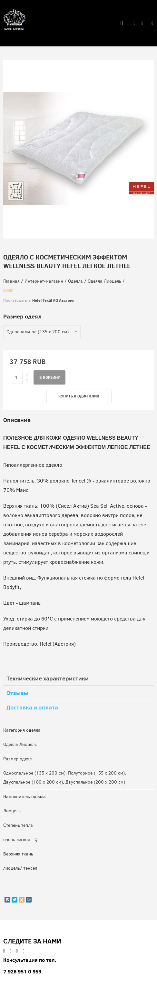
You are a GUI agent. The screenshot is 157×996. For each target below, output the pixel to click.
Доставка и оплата (32, 707)
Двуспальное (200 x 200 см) (95, 782)
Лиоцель (12, 811)
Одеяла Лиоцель (20, 744)
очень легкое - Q (20, 839)
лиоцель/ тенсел (20, 868)
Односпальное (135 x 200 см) (34, 773)
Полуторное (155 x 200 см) (96, 773)
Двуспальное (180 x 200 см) (33, 782)
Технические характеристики (47, 678)
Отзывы (17, 693)
